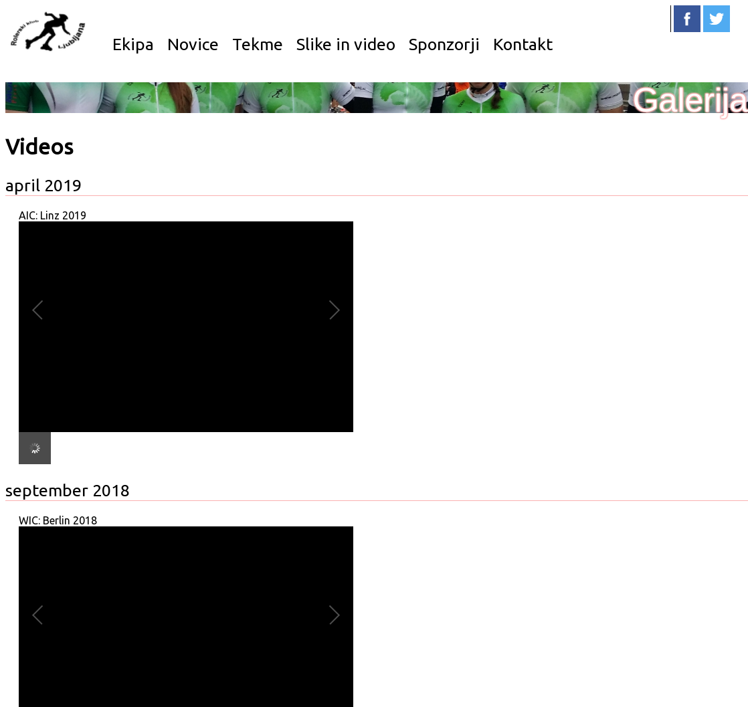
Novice (193, 44)
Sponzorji (444, 44)
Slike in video (345, 44)
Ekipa (133, 44)
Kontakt (523, 44)
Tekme (257, 44)
